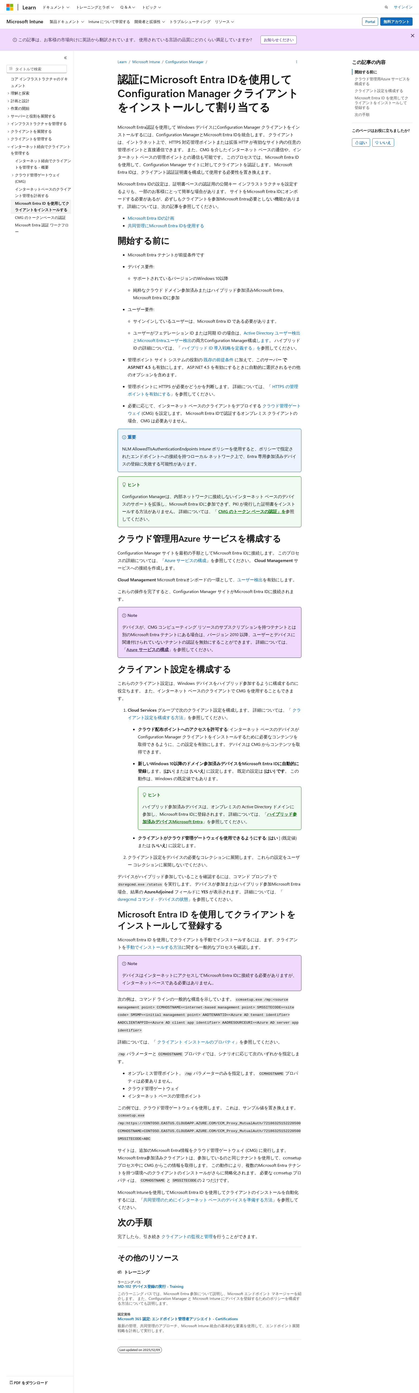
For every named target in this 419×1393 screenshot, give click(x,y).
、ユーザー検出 (248, 579)
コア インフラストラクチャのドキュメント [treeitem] (39, 82)
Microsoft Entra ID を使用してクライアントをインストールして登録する (381, 102)
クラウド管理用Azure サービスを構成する (382, 81)
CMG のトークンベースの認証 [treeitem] (40, 217)
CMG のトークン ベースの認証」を (252, 511)
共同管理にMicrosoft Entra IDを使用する (166, 225)
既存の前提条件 (219, 359)
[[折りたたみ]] (65, 58)
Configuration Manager (184, 61)
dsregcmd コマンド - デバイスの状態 (153, 899)
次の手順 (362, 114)
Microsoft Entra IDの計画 (151, 218)
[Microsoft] (9, 7)
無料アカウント (396, 21)
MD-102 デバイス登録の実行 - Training (150, 1286)
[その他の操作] (296, 62)
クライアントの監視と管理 (187, 1236)
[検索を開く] (386, 7)
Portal (370, 21)
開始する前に (366, 71)
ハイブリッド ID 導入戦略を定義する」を (221, 348)
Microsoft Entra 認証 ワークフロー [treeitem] (42, 228)
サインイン (403, 6)
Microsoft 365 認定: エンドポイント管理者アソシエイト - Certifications (178, 1318)
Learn (122, 61)
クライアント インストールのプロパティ (196, 1042)
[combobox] (36, 69)
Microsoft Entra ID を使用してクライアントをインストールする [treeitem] (42, 206)
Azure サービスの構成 (185, 560)
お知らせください (279, 39)
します (262, 340)
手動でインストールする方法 (154, 947)
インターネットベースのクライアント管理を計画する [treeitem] (43, 192)
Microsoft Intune (146, 61)
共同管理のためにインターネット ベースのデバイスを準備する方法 (208, 1199)
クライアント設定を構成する (379, 90)
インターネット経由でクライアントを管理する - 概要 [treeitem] (43, 164)
